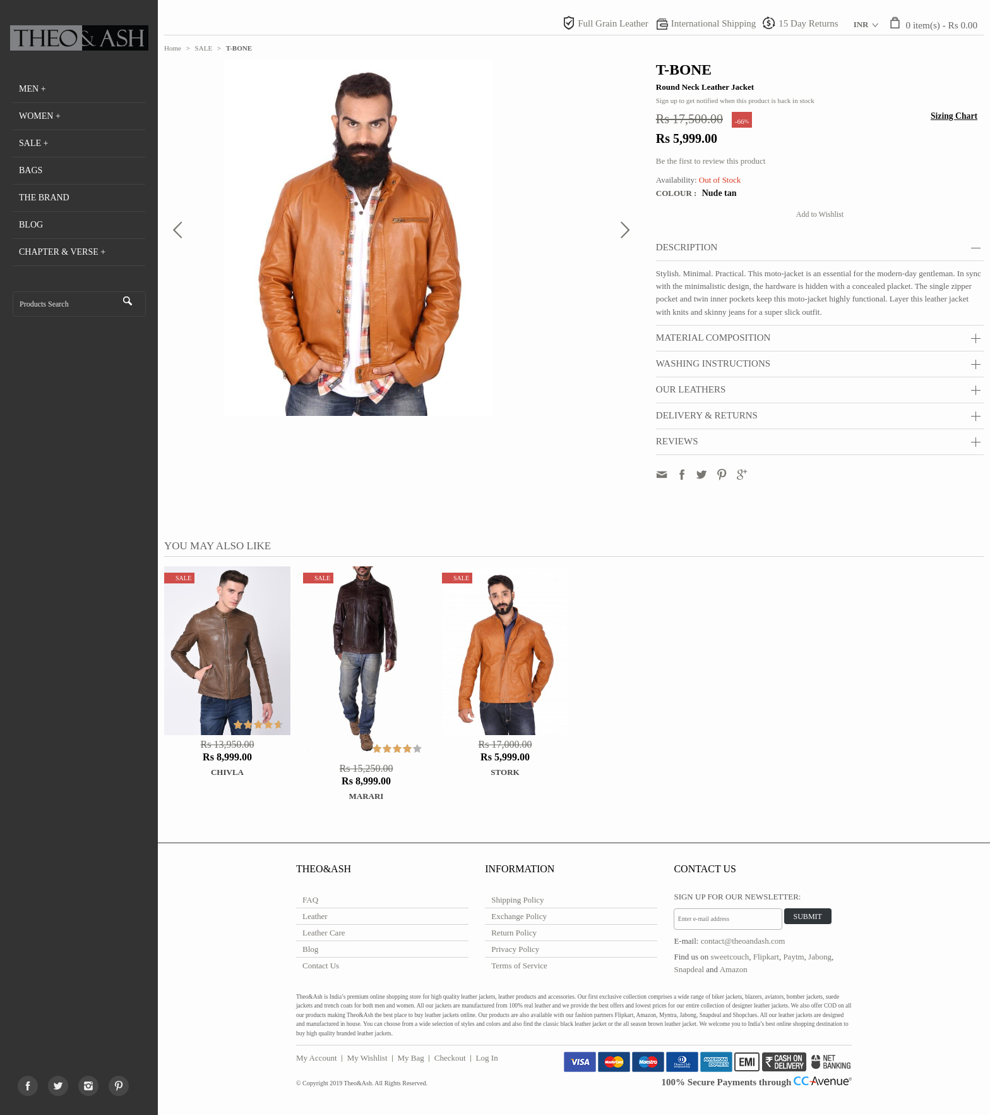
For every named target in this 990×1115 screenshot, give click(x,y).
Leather (315, 916)
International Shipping (713, 23)
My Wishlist (367, 1058)
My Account (316, 1058)
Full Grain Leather (613, 23)
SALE (204, 48)
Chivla (227, 772)
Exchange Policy (519, 916)
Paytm (793, 956)
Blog (310, 949)
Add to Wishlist (820, 214)
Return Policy (514, 932)
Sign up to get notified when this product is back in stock (735, 100)
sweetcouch (730, 956)
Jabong (820, 956)
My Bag (411, 1058)
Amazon (734, 969)
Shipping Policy (517, 900)
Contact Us (320, 965)
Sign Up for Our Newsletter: (737, 896)
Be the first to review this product (710, 161)
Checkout (450, 1058)
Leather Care (323, 932)
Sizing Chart (954, 116)
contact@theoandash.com (743, 941)
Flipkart (766, 956)
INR (861, 24)
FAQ (310, 900)
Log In (487, 1058)
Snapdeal (689, 969)
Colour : (677, 193)
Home (172, 48)
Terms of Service (519, 965)
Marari (366, 796)
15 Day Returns (808, 23)
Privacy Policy (515, 949)
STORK (505, 772)
